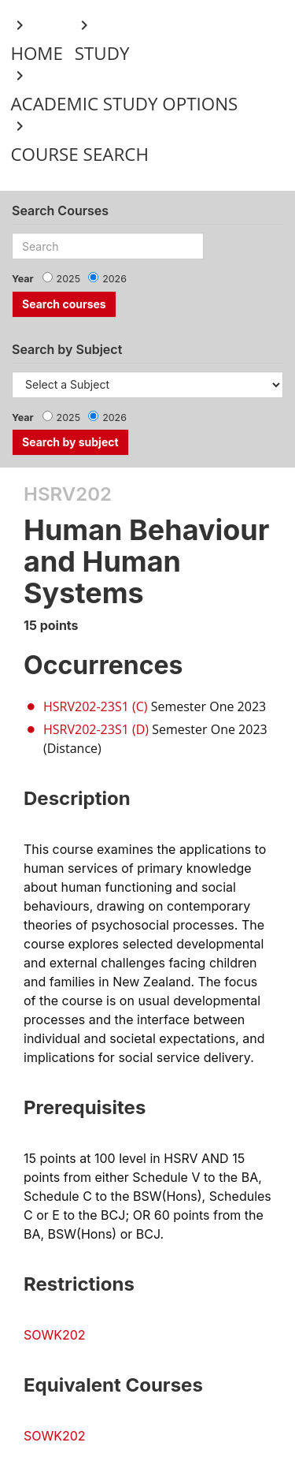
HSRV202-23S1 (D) (96, 729)
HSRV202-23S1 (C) (95, 706)
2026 (114, 279)
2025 (69, 279)
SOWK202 (55, 1335)
